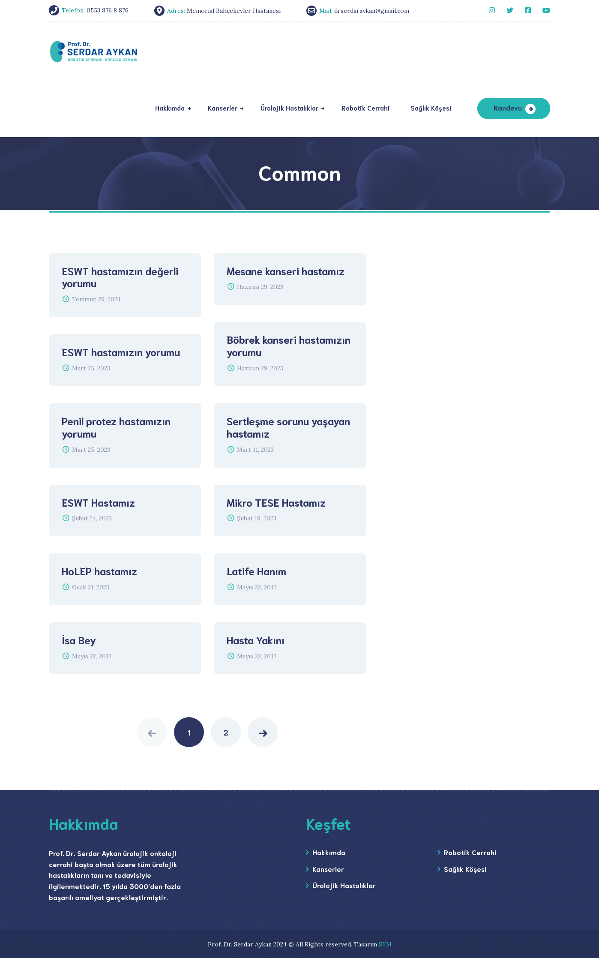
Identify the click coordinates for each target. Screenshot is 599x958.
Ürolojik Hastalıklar (344, 884)
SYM (385, 944)
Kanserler (328, 868)
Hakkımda (328, 851)
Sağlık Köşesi (465, 868)
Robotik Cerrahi (470, 851)
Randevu (508, 107)
